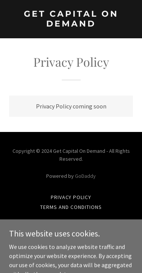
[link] (71, 24)
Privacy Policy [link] (71, 197)
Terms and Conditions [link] (71, 207)
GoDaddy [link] (85, 176)
